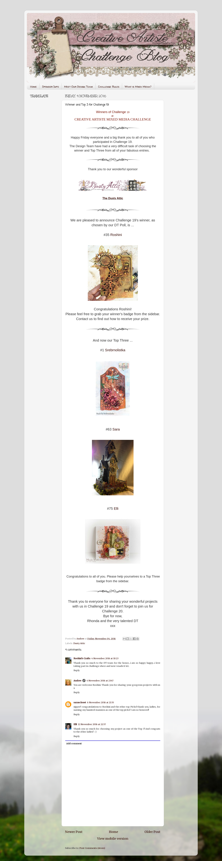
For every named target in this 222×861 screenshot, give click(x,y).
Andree (77, 680)
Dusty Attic (79, 643)
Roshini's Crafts (82, 658)
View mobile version (112, 839)
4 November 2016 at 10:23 (104, 658)
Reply (77, 670)
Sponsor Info (50, 86)
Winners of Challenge (111, 112)
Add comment (74, 743)
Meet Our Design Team (78, 86)
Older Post (152, 832)
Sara (116, 429)
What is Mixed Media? (138, 86)
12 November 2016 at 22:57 (92, 724)
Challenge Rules (108, 86)
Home (33, 86)
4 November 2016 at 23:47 (100, 680)
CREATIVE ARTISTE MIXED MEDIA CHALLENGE (113, 119)
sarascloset (80, 702)
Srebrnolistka (115, 350)
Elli (116, 508)
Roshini (116, 235)
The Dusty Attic (112, 198)
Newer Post (74, 832)
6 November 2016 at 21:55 (100, 702)
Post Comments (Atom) (92, 848)
